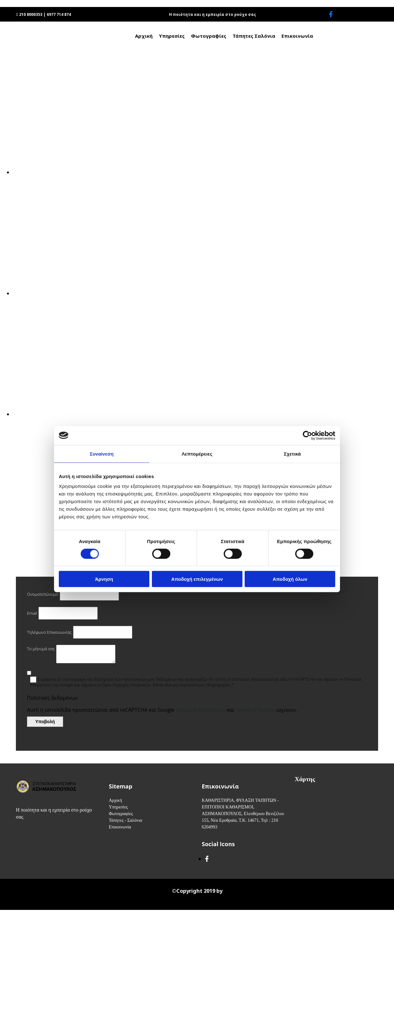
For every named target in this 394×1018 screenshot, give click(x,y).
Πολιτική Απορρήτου (201, 709)
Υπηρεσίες (172, 36)
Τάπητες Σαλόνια (254, 36)
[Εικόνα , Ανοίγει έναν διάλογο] (203, 172)
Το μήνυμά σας (41, 649)
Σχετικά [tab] (292, 453)
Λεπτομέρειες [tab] (197, 453)
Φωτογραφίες (208, 36)
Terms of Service (255, 709)
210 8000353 (30, 14)
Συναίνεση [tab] (101, 453)
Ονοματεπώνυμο (42, 594)
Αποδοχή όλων (290, 579)
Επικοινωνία (297, 36)
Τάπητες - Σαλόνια (125, 820)
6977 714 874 (59, 14)
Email (32, 613)
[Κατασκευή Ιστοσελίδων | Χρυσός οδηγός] (10, 903)
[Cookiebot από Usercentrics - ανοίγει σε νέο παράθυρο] (307, 435)
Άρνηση (104, 579)
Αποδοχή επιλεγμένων (197, 579)
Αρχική (144, 36)
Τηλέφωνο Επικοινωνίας (49, 632)
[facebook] (331, 14)
